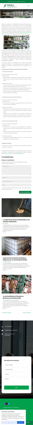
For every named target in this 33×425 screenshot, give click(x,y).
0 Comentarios (12, 15)
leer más (4, 234)
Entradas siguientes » (27, 315)
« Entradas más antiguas (6, 315)
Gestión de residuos (7, 264)
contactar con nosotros (7, 155)
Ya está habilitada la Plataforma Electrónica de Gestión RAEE (13, 299)
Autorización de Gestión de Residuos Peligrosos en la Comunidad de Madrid (15, 261)
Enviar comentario (25, 194)
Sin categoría (5, 225)
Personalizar (5, 422)
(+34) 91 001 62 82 (13, 1)
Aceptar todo (20, 422)
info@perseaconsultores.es (21, 1)
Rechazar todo (13, 422)
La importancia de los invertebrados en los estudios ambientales (16, 223)
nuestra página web (20, 155)
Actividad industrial (6, 302)
